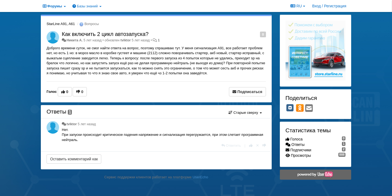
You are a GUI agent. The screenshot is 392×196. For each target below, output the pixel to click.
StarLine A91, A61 (61, 24)
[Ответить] (231, 145)
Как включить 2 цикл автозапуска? (105, 34)
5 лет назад (87, 124)
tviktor (126, 40)
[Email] (309, 108)
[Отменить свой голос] (257, 145)
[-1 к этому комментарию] (264, 145)
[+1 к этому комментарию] (251, 145)
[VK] (290, 108)
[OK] (300, 108)
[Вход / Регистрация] (329, 6)
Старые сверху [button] (245, 113)
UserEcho (200, 177)
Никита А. (74, 40)
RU (297, 6)
